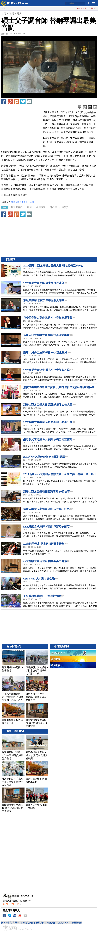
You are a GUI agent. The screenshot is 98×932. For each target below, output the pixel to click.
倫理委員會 (77, 923)
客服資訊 (51, 923)
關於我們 (40, 923)
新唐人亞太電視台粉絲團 (22, 202)
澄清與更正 (63, 923)
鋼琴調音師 (16, 207)
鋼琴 (29, 207)
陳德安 (65, 207)
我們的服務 (28, 923)
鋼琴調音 (40, 207)
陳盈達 (53, 207)
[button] (49, 67)
